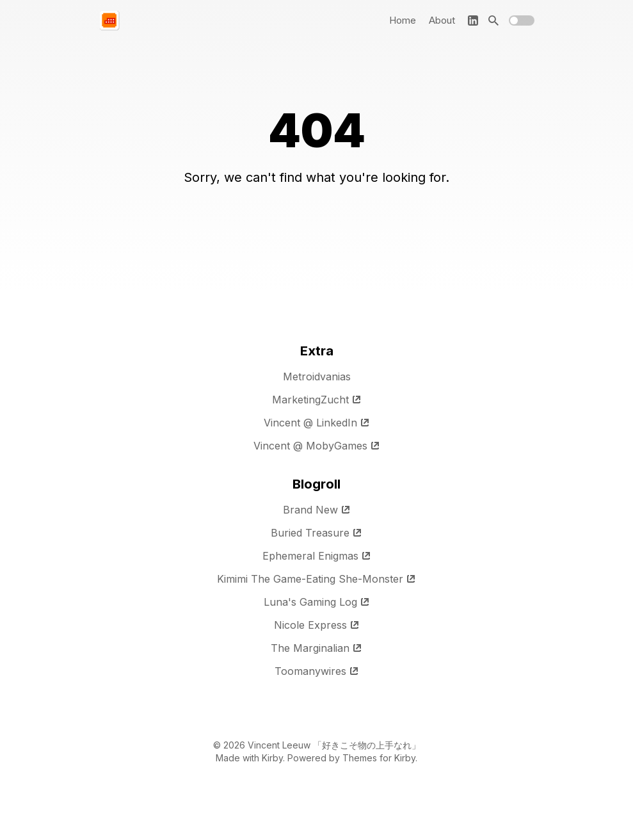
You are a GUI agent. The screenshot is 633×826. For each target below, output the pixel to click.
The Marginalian (316, 648)
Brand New (317, 509)
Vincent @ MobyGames (316, 445)
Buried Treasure (316, 532)
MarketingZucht (317, 399)
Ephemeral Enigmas (316, 555)
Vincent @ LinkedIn (317, 422)
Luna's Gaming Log (317, 601)
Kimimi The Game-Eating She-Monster (316, 578)
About (442, 20)
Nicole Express (317, 625)
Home (402, 20)
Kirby (272, 757)
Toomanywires (317, 671)
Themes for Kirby (378, 757)
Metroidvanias (317, 376)
